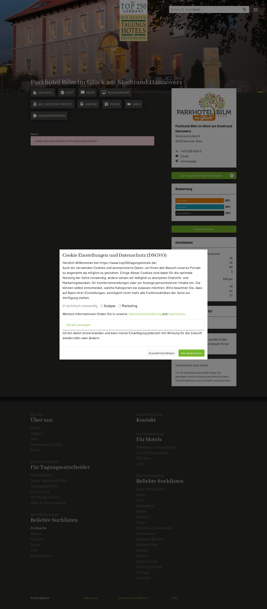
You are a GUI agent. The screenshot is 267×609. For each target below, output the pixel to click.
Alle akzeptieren (191, 353)
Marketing (129, 306)
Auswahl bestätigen (162, 353)
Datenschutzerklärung (144, 314)
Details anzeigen (78, 325)
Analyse (110, 306)
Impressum (176, 314)
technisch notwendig (82, 306)
